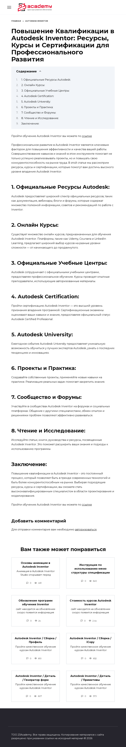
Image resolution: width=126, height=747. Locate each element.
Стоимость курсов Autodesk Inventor (90, 601)
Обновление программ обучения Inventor (35, 601)
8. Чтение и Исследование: (40, 118)
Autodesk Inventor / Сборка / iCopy (90, 639)
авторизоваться (86, 529)
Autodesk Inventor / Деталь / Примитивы (90, 676)
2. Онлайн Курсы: (33, 85)
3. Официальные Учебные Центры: (45, 90)
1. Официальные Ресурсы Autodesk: (46, 79)
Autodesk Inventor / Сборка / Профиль (35, 639)
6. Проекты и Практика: (37, 107)
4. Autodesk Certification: (37, 96)
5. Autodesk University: (36, 101)
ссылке (87, 136)
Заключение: (30, 123)
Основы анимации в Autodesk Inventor (35, 564)
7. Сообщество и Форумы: (38, 112)
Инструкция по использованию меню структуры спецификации (90, 568)
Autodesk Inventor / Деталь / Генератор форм (35, 676)
